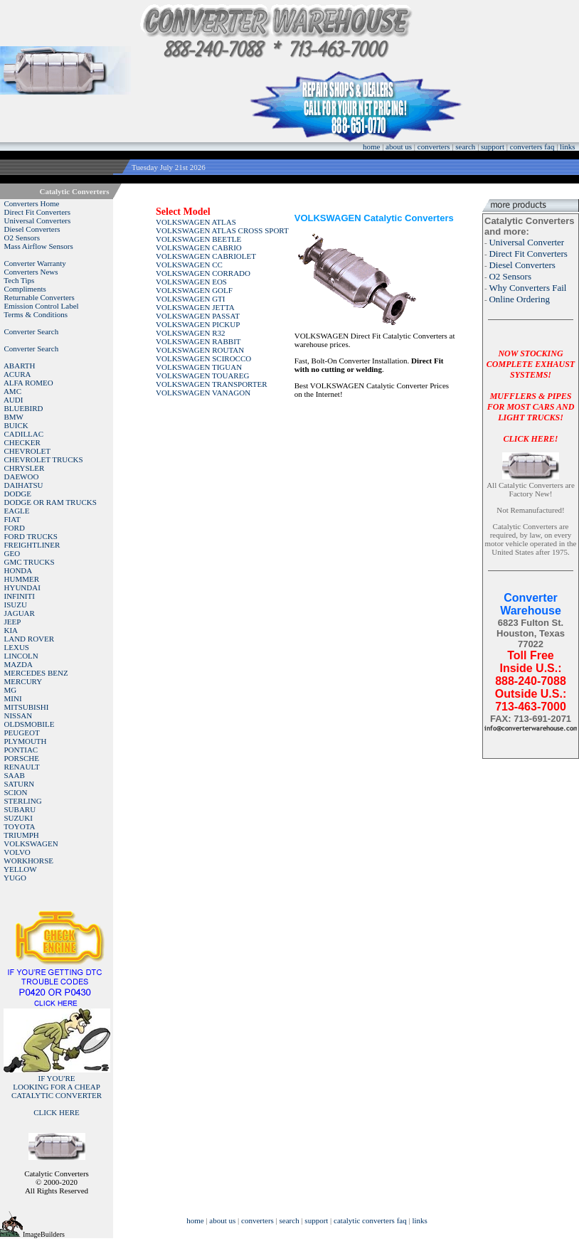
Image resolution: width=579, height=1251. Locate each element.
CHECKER (22, 442)
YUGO (15, 877)
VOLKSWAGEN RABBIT (198, 341)
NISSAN (18, 715)
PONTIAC (21, 749)
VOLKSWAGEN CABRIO (199, 247)
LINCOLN (21, 655)
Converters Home (32, 203)
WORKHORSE (28, 860)
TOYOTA (19, 826)
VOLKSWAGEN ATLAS (196, 222)
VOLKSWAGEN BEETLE (198, 239)
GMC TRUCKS (29, 562)
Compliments (25, 288)
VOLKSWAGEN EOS (191, 281)
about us (399, 146)
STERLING (23, 801)
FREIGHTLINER (32, 545)
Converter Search (31, 331)
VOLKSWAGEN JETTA (195, 307)
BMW (14, 416)
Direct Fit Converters (37, 212)
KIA (11, 630)
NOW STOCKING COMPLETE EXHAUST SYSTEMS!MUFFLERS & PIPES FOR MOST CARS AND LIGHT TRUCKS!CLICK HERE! (531, 396)
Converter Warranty (35, 263)
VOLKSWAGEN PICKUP (198, 324)
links (567, 146)
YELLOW (20, 869)
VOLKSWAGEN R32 (190, 333)
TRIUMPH (21, 835)
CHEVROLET (27, 451)
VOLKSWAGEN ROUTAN (200, 350)
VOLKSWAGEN (31, 843)
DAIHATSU (23, 485)
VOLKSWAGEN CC (189, 264)
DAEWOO (21, 476)
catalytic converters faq (370, 1220)
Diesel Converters (32, 229)
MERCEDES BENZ (36, 673)
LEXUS (16, 647)
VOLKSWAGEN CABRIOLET (206, 256)
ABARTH (20, 365)
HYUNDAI (22, 587)
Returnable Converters (39, 297)
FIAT (12, 519)
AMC (12, 391)
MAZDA (18, 664)
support (492, 146)
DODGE (18, 493)
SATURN (19, 783)
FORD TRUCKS (31, 536)
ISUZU (15, 604)
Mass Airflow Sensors (38, 246)
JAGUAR (19, 613)
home (371, 146)
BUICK (16, 425)
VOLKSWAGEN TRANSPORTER (211, 384)
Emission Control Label (41, 306)
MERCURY (23, 681)
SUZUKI (18, 818)
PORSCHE (22, 758)
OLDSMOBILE (29, 724)
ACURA (17, 374)
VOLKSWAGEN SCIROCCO (203, 358)
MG (10, 690)
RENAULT (22, 766)
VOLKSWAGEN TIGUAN (199, 367)
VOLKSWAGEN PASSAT (198, 316)
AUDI (13, 399)
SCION (16, 792)
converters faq (532, 146)
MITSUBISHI (26, 707)
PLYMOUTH (25, 741)
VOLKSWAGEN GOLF (194, 290)
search (465, 146)
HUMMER (22, 579)
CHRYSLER (24, 468)
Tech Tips (19, 280)
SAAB (14, 775)
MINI (13, 698)
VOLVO (17, 852)
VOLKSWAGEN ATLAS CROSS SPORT (222, 230)
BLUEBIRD (23, 408)
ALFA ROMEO (28, 382)
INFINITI (19, 596)
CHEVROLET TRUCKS (43, 459)
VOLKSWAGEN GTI (190, 298)
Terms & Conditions (36, 314)
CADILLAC (24, 434)
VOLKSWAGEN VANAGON (203, 392)
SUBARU (20, 809)
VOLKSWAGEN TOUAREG (202, 375)
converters (434, 146)
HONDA (18, 570)
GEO (12, 553)
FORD (14, 527)
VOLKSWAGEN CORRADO (203, 273)
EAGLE (17, 510)
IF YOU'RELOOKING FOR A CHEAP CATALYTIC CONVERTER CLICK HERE (56, 1095)
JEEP (12, 621)
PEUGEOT (22, 732)
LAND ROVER (29, 638)
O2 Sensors (22, 237)
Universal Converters (37, 220)
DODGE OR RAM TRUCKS (50, 502)
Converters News (31, 271)
